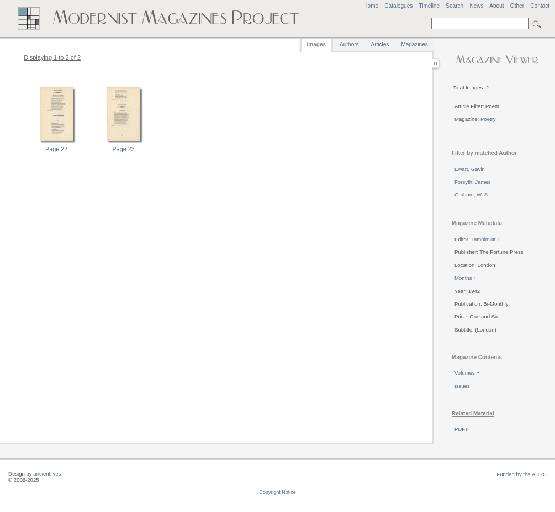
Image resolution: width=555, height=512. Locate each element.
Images (316, 44)
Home (370, 6)
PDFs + (463, 429)
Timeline (429, 6)
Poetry (488, 119)
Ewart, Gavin (469, 169)
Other (517, 6)
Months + (465, 278)
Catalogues (398, 6)
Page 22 (56, 149)
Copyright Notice (277, 492)
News (476, 6)
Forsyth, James (472, 182)
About (496, 6)
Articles (380, 44)
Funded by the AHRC (521, 474)
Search (454, 6)
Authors (349, 44)
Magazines (414, 44)
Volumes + (466, 373)
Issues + (464, 386)
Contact (539, 6)
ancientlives (47, 474)
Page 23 (124, 149)
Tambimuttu (485, 239)
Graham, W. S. (471, 194)
